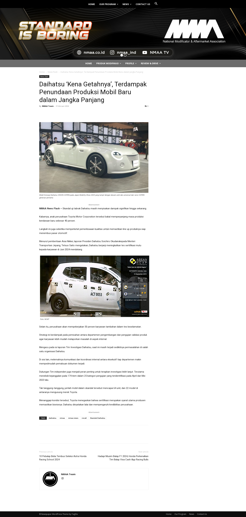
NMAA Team (47, 106)
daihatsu (52, 418)
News (191, 514)
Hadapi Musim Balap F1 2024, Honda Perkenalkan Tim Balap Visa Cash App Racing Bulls (123, 458)
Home (42, 72)
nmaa (62, 418)
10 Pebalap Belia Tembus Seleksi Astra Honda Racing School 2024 (62, 458)
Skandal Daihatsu (97, 418)
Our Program (180, 514)
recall (84, 418)
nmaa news (73, 418)
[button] (156, 4)
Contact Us (202, 514)
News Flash (53, 72)
